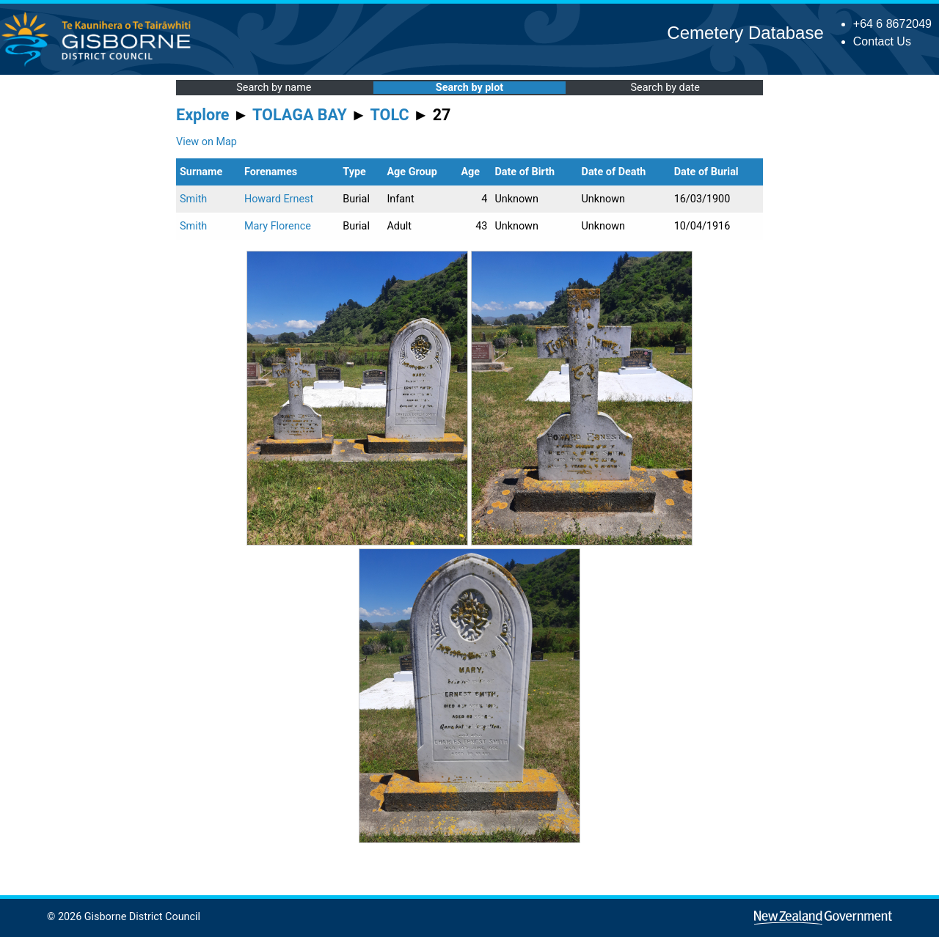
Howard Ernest (278, 199)
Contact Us (882, 41)
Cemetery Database (745, 33)
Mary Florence (277, 226)
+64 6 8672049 (892, 24)
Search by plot (469, 87)
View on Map (206, 142)
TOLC (389, 115)
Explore (203, 115)
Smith (193, 199)
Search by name (273, 87)
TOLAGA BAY (299, 115)
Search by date (664, 87)
